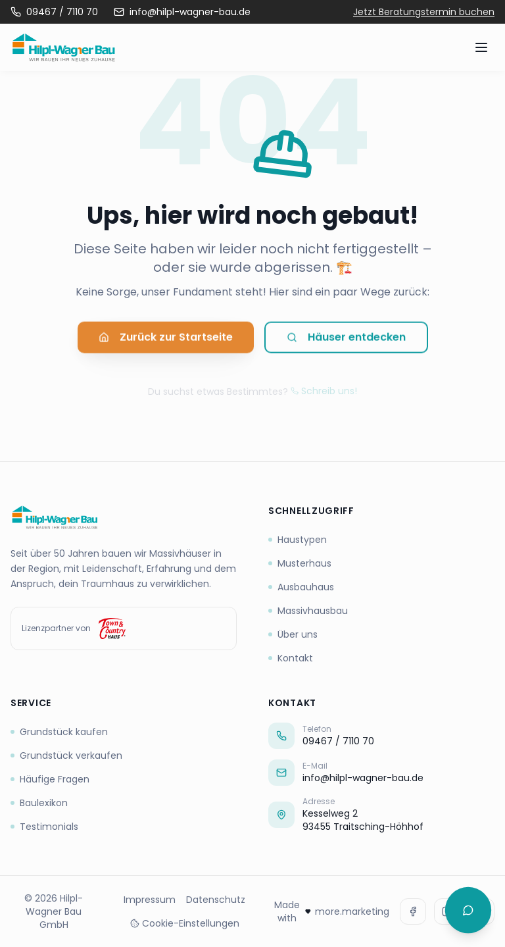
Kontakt (290, 658)
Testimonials (44, 826)
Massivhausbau (308, 610)
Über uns (293, 634)
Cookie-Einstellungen (184, 923)
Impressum (150, 899)
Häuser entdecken (346, 340)
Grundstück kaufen (59, 731)
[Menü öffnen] (481, 47)
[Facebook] (413, 911)
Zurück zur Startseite (166, 340)
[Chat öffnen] (468, 910)
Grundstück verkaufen (66, 755)
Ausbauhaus (301, 587)
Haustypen (297, 539)
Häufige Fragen (50, 779)
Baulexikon (39, 802)
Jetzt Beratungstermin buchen (423, 11)
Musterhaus (299, 563)
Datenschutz (215, 899)
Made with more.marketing (331, 911)
